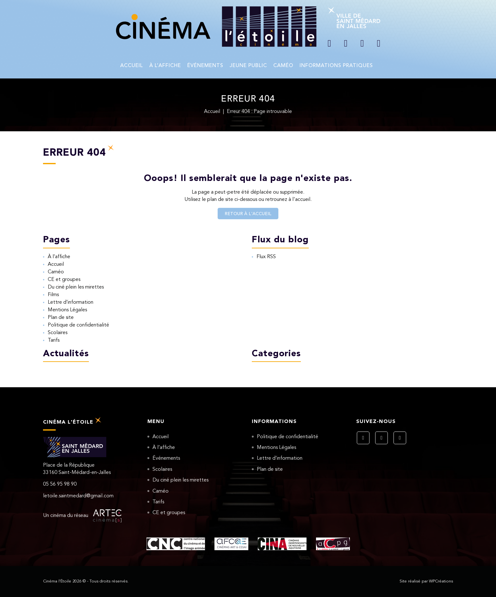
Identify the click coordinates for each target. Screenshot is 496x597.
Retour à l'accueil (248, 214)
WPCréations (441, 581)
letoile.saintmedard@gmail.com (78, 496)
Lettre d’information (70, 302)
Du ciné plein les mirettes (76, 287)
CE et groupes (64, 279)
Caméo (283, 65)
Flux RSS (266, 256)
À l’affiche (165, 65)
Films (53, 294)
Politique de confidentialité (78, 325)
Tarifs (53, 340)
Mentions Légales (67, 310)
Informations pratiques (336, 65)
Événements (205, 65)
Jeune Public (248, 65)
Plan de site (61, 317)
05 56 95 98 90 (60, 484)
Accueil (131, 65)
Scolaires (57, 332)
